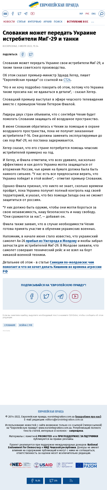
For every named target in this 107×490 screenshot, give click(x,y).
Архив (48, 21)
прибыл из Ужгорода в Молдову (51, 241)
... (92, 21)
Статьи (21, 21)
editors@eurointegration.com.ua (64, 419)
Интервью (34, 21)
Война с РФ (25, 325)
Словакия (9, 325)
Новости (9, 21)
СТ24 (67, 80)
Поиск (58, 21)
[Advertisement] (53, 357)
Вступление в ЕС (77, 21)
